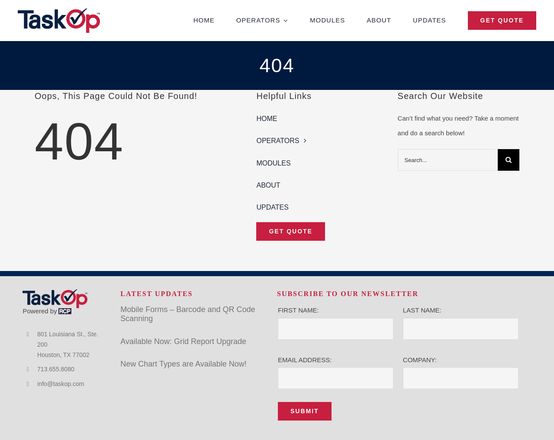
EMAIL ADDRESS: (305, 359)
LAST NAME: (422, 310)
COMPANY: (420, 359)
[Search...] (448, 160)
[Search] (508, 160)
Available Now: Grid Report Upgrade (183, 341)
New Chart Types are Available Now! (183, 364)
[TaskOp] (59, 11)
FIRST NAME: (298, 310)
